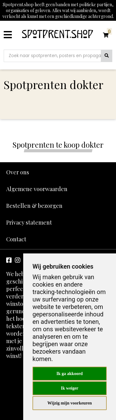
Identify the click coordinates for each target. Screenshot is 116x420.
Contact (16, 239)
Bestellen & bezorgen (34, 205)
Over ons (17, 172)
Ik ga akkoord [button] (70, 373)
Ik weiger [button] (69, 388)
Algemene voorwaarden (36, 189)
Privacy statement (29, 222)
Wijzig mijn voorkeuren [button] (69, 403)
